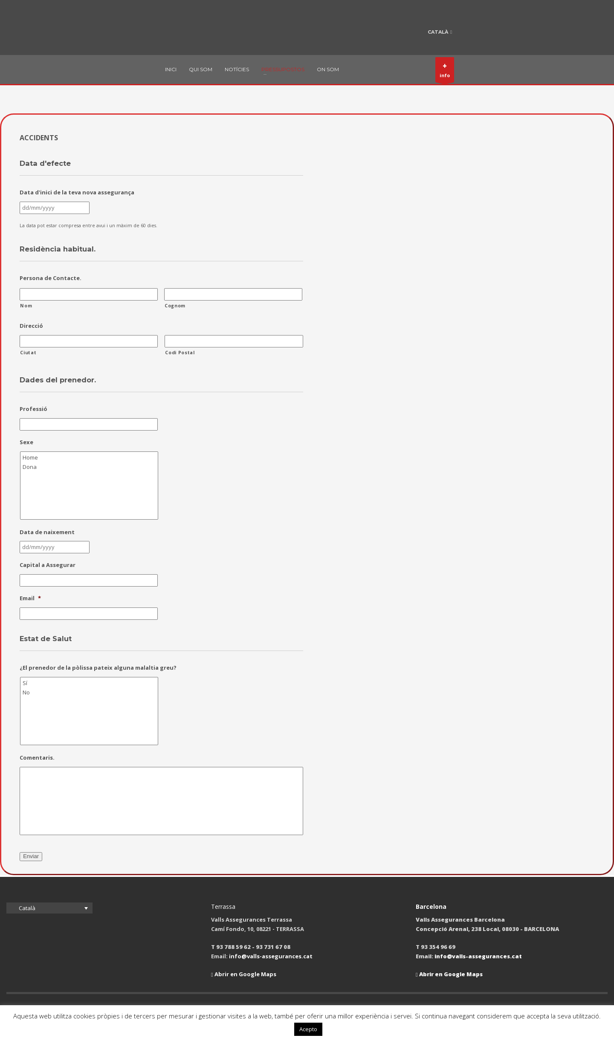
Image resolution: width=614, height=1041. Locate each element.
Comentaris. (37, 757)
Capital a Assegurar (47, 565)
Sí (90, 683)
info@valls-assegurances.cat (271, 956)
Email (30, 598)
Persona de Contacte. (50, 278)
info (444, 71)
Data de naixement (47, 532)
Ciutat (28, 353)
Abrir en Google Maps (243, 974)
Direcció (31, 326)
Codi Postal (179, 353)
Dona (90, 466)
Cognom (175, 306)
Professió (33, 409)
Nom (26, 306)
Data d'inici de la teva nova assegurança (77, 192)
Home (90, 457)
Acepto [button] (308, 1029)
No (90, 692)
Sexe (26, 442)
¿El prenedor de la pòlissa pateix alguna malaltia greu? (98, 667)
